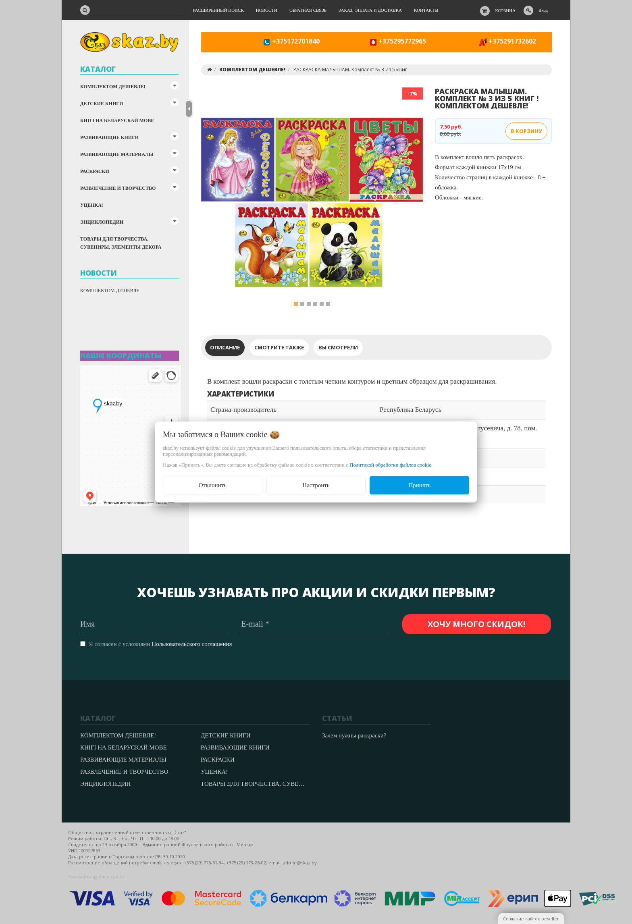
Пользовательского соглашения (192, 644)
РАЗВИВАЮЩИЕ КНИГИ (109, 137)
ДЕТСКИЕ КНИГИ (101, 103)
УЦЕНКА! (91, 205)
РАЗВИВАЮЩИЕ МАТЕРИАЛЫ (117, 154)
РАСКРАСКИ (94, 171)
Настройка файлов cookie (96, 877)
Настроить (315, 485)
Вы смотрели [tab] (338, 347)
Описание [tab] (225, 347)
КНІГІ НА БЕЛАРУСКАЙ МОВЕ (117, 120)
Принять (419, 485)
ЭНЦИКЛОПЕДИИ (101, 222)
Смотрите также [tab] (279, 347)
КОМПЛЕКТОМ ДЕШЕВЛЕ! (112, 86)
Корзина (505, 10)
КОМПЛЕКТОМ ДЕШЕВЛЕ (109, 290)
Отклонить (213, 485)
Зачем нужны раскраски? (354, 735)
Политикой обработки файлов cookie (390, 465)
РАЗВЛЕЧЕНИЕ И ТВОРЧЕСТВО (118, 188)
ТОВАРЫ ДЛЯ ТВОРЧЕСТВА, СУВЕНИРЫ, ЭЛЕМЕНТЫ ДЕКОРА (120, 243)
